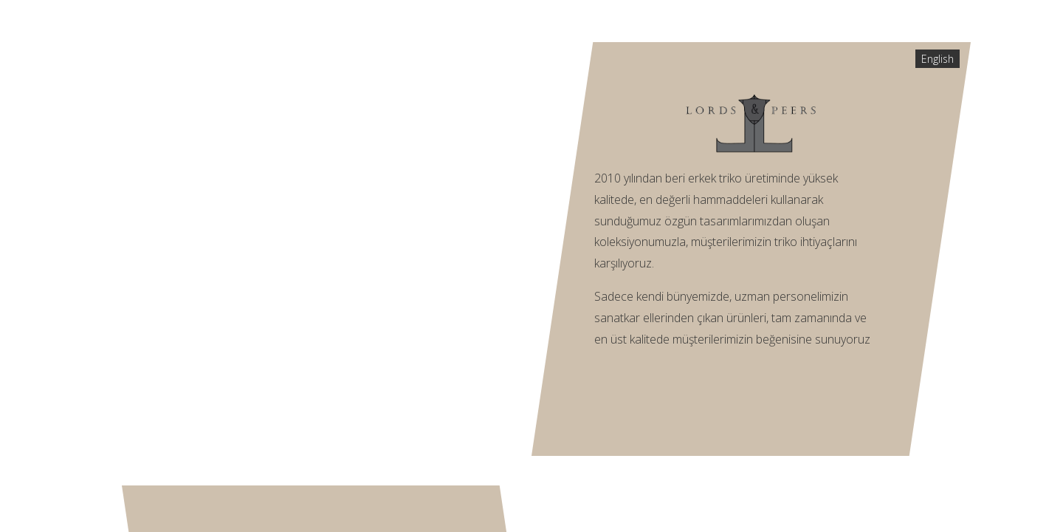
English (937, 59)
